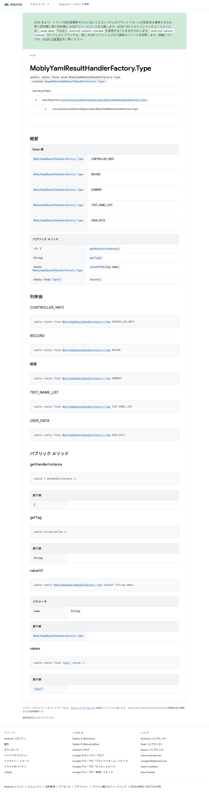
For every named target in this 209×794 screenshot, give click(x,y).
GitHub (8, 772)
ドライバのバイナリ (15, 766)
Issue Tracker (148, 772)
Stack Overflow (149, 766)
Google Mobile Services (154, 761)
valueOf (95, 267)
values (94, 279)
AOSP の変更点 (52, 39)
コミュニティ (34, 786)
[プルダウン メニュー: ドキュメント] (50, 4)
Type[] (56, 279)
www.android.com (151, 755)
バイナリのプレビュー (16, 755)
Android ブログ (80, 749)
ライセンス (65, 786)
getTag (94, 257)
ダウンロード (11, 749)
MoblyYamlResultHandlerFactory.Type (78, 81)
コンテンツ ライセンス (82, 707)
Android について (14, 786)
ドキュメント (37, 4)
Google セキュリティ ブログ (88, 755)
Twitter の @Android (83, 738)
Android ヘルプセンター (154, 738)
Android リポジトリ (15, 738)
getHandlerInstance (103, 248)
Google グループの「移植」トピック (92, 772)
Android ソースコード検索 (74, 4)
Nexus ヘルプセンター (153, 749)
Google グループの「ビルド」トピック (93, 766)
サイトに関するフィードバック (110, 786)
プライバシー (81, 786)
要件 (6, 744)
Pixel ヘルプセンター (152, 744)
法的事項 (50, 786)
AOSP (33, 55)
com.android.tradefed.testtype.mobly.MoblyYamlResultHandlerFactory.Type (103, 99)
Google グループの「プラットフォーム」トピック (100, 761)
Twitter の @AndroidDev (85, 744)
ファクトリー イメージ (16, 761)
